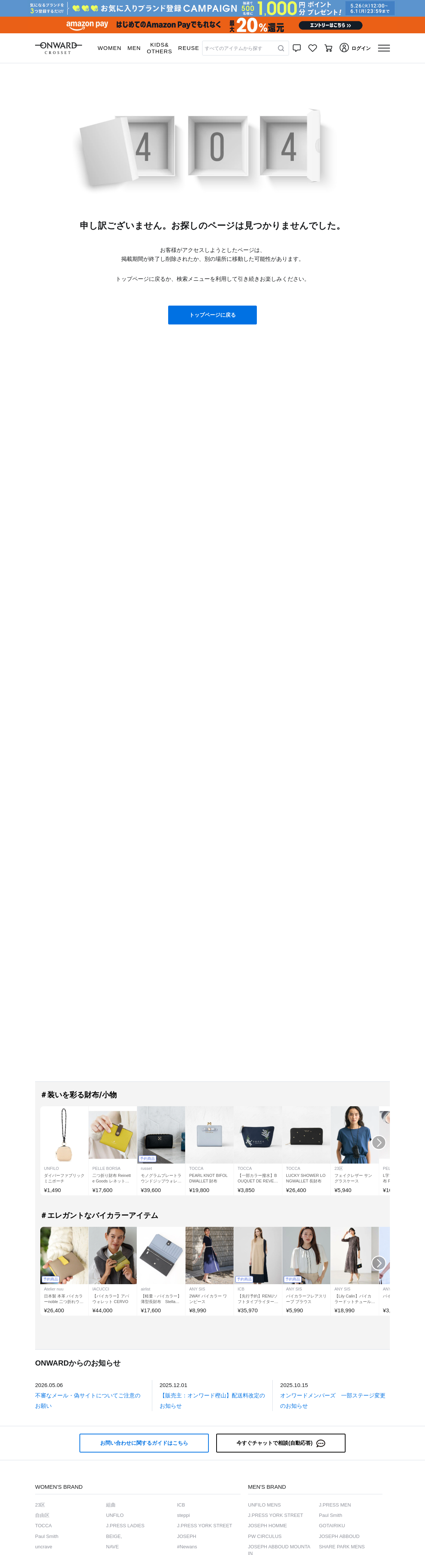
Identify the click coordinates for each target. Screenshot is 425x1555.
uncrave (43, 1546)
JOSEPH (186, 1536)
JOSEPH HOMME (267, 1525)
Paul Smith (46, 1536)
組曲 (111, 1505)
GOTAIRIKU (332, 1525)
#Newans (187, 1546)
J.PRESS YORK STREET (204, 1525)
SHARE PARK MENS (342, 1546)
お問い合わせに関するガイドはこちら (144, 1443)
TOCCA (43, 1525)
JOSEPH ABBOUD (339, 1536)
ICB (181, 1505)
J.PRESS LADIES (125, 1525)
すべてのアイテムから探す (233, 48)
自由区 (42, 1515)
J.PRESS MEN (335, 1505)
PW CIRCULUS (265, 1536)
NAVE (112, 1546)
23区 (40, 1505)
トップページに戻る (212, 315)
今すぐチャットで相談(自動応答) (281, 1443)
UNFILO (115, 1515)
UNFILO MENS (264, 1505)
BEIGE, (114, 1536)
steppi (183, 1515)
